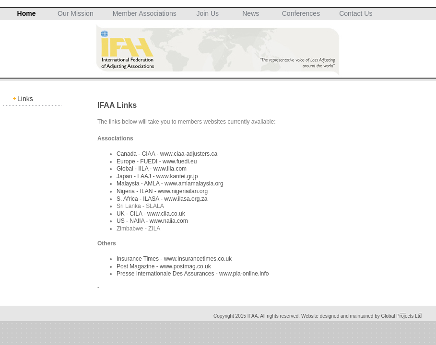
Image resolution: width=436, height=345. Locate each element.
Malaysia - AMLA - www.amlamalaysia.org (170, 183)
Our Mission (76, 13)
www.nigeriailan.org (183, 191)
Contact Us (355, 13)
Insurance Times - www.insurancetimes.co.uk (174, 258)
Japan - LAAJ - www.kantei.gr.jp (157, 176)
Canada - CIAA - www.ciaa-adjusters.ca (167, 153)
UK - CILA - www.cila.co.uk (151, 213)
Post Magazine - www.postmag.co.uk (164, 266)
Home (26, 13)
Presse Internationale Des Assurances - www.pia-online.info (193, 273)
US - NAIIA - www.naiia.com (152, 221)
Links (25, 99)
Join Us (207, 13)
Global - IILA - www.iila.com (152, 168)
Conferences (301, 13)
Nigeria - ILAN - (137, 191)
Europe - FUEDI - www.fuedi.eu (157, 161)
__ (403, 310)
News (250, 13)
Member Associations (145, 13)
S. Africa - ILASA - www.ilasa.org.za (162, 199)
